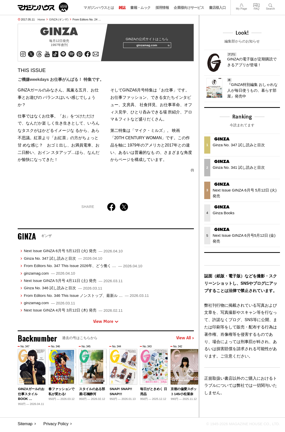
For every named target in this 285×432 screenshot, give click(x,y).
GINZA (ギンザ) (58, 19)
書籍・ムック (140, 7)
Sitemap (25, 426)
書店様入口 (217, 7)
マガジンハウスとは (99, 7)
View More (105, 323)
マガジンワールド (43, 7)
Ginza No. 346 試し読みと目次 (63, 290)
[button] (189, 374)
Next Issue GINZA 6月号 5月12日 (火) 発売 (73, 253)
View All (185, 340)
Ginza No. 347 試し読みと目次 (63, 260)
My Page (241, 4)
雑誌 (122, 7)
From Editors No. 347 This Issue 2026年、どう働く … (83, 268)
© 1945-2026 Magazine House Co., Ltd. (240, 426)
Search (270, 4)
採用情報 (162, 7)
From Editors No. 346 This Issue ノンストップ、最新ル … (86, 297)
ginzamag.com (151, 46)
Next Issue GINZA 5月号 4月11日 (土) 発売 (73, 282)
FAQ (256, 4)
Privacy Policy (56, 426)
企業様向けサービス (189, 7)
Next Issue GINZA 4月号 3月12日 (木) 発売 (73, 312)
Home (41, 19)
